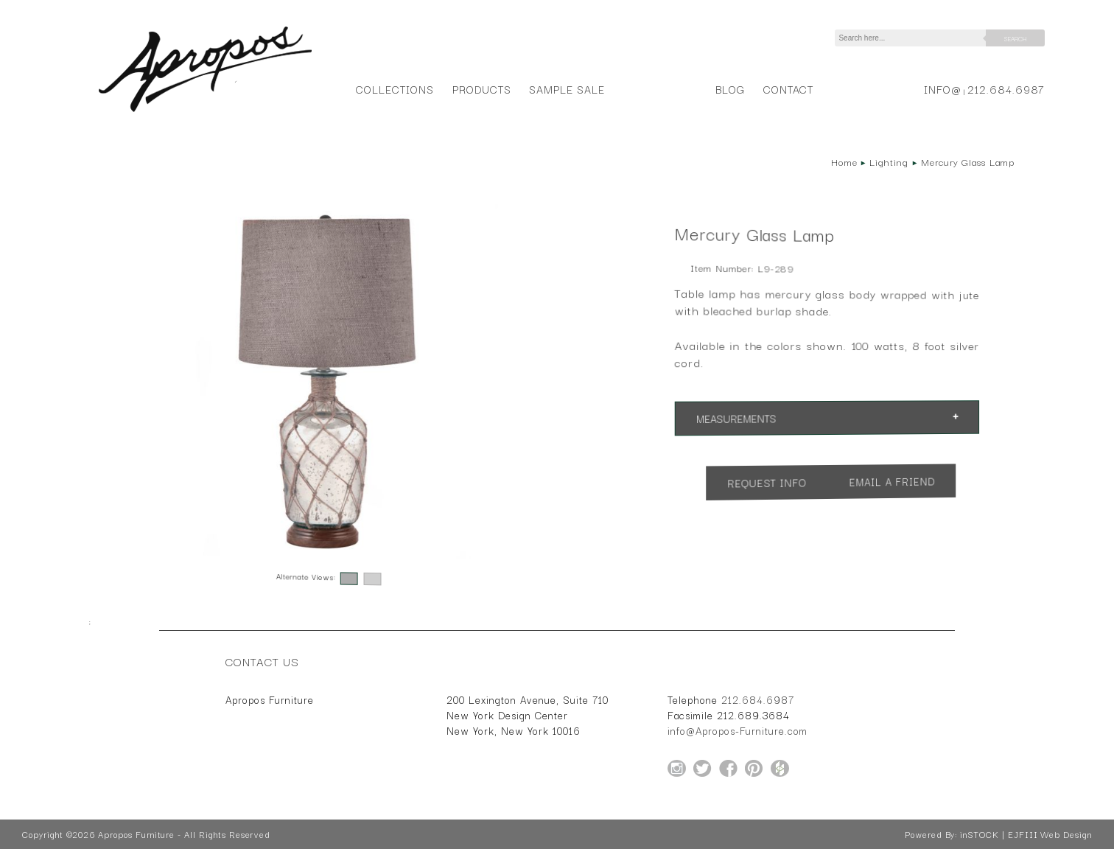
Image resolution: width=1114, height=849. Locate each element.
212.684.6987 (1006, 88)
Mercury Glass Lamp (968, 161)
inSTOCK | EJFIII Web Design (1026, 834)
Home (844, 161)
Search (1015, 38)
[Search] (913, 37)
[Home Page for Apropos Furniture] (205, 112)
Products (481, 88)
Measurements (736, 417)
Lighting (888, 161)
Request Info (767, 481)
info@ (942, 88)
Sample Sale (566, 88)
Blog (730, 88)
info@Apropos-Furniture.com (738, 730)
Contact (788, 88)
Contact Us (262, 661)
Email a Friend (892, 480)
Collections (394, 88)
